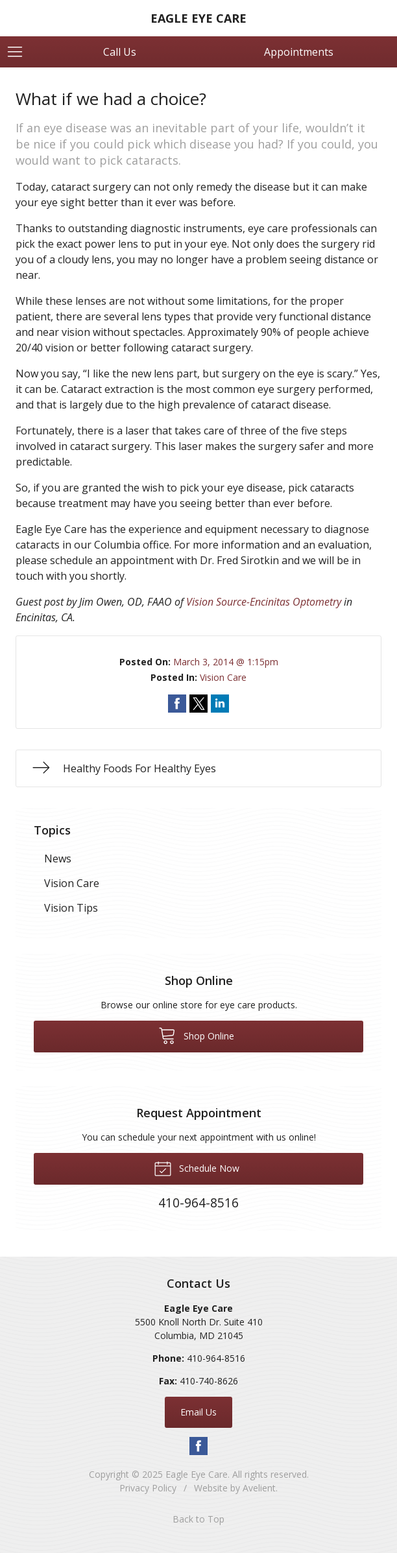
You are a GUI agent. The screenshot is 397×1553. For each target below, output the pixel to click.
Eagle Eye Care (196, 1474)
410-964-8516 (216, 1358)
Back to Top (198, 1519)
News (57, 858)
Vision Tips (71, 908)
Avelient (259, 1488)
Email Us (198, 1412)
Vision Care (223, 677)
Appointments (298, 52)
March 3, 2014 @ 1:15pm (225, 662)
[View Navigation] (19, 51)
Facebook (198, 1446)
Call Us (119, 52)
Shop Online (196, 1035)
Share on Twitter (198, 703)
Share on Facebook (177, 703)
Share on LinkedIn (220, 703)
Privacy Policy (147, 1488)
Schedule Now (196, 1168)
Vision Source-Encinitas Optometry (263, 602)
